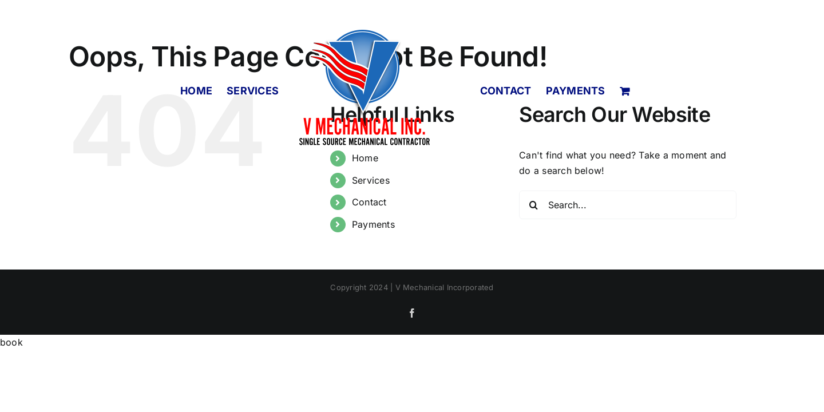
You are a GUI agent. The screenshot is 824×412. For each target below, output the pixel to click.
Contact (369, 202)
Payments (373, 224)
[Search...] (627, 205)
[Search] (533, 205)
